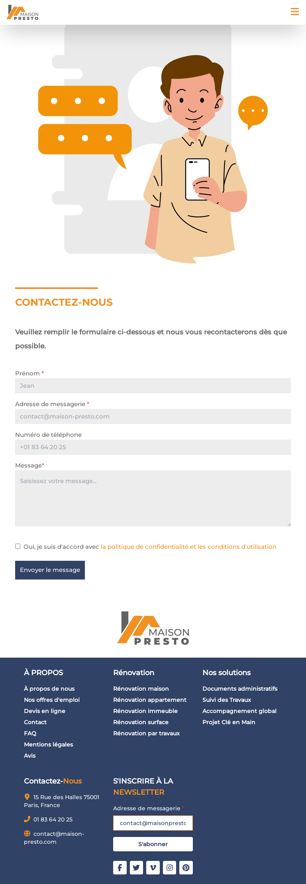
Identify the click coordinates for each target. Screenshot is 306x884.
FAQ (30, 733)
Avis (29, 755)
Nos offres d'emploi (52, 699)
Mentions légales (48, 744)
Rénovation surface (141, 722)
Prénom (29, 373)
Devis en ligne (44, 711)
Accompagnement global (239, 711)
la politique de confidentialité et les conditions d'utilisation (188, 546)
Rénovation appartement (149, 699)
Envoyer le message (50, 570)
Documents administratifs (239, 688)
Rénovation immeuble (145, 711)
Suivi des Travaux (226, 699)
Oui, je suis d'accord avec (150, 546)
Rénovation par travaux (146, 733)
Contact (35, 722)
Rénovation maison (141, 688)
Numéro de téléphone (48, 434)
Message (29, 465)
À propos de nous (49, 688)
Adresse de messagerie (52, 404)
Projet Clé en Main (228, 722)
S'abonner (153, 844)
